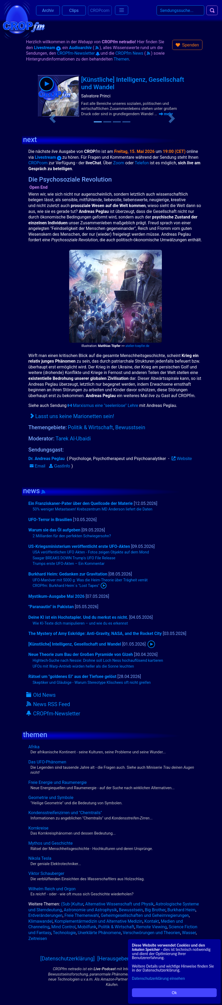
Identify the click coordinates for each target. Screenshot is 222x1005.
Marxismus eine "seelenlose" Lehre (103, 405)
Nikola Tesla (39, 858)
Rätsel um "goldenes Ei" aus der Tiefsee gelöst (72, 676)
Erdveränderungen (45, 915)
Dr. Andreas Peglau (46, 458)
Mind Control (63, 926)
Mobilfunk (87, 926)
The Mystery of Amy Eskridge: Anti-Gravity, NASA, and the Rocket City (95, 633)
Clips (73, 10)
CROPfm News (129, 53)
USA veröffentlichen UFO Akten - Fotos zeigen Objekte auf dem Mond (91, 552)
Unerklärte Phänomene (99, 932)
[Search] (180, 10)
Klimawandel (40, 921)
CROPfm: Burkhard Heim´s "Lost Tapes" (66, 585)
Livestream (47, 47)
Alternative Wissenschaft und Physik (119, 904)
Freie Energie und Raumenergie (57, 782)
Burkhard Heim (181, 909)
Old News (41, 695)
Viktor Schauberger (46, 873)
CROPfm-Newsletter (78, 53)
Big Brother (155, 909)
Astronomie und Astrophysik (90, 909)
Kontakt (151, 921)
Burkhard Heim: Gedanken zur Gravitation (67, 574)
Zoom (118, 162)
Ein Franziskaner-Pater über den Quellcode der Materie (80, 503)
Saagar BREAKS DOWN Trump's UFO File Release (74, 558)
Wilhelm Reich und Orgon (52, 888)
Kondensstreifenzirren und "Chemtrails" (65, 812)
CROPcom (38, 162)
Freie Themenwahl (81, 915)
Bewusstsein (130, 427)
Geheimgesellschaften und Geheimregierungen (145, 915)
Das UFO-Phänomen (47, 762)
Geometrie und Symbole (50, 797)
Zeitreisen (37, 938)
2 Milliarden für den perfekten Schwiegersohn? (72, 536)
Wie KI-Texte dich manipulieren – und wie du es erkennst (80, 623)
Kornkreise (38, 828)
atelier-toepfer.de (137, 346)
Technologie (64, 932)
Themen (121, 59)
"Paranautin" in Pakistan (51, 606)
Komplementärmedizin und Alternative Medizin (99, 921)
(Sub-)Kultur (72, 904)
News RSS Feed (48, 704)
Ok (174, 992)
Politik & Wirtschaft (90, 427)
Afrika (33, 746)
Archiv (48, 10)
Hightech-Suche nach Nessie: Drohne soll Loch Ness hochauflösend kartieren (98, 660)
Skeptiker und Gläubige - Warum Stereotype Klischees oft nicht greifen (92, 682)
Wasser (189, 932)
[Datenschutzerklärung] (67, 958)
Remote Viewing (151, 926)
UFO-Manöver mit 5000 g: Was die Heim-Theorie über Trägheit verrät (90, 580)
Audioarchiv (80, 47)
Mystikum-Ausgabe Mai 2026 (56, 596)
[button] (187, 45)
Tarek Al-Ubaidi (73, 438)
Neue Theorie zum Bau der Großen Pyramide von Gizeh (80, 654)
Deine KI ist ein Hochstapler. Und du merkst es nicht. (78, 617)
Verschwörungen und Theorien (151, 932)
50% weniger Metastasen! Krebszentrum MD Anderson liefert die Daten (92, 509)
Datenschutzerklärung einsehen (158, 978)
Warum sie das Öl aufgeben (54, 529)
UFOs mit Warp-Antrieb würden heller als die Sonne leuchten (83, 666)
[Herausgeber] (113, 958)
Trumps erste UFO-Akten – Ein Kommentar (69, 563)
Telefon (142, 162)
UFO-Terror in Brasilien (50, 519)
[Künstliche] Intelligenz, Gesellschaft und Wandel (74, 644)
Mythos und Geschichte (50, 843)
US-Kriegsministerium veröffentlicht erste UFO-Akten (79, 546)
